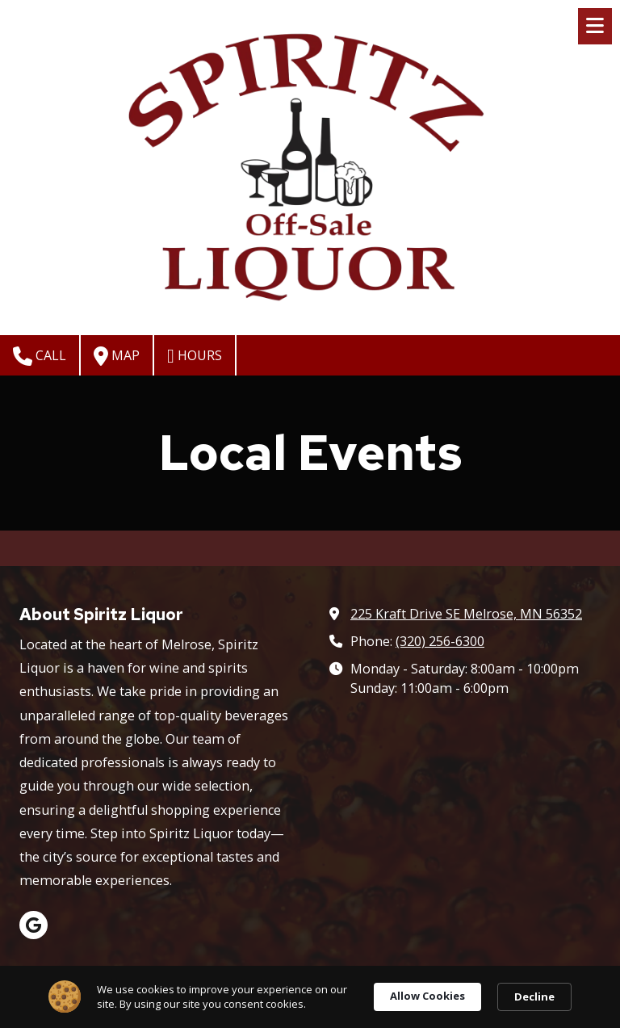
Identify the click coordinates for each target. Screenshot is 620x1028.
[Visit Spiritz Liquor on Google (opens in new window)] (33, 925)
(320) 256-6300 (440, 641)
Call (39, 356)
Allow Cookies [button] (427, 995)
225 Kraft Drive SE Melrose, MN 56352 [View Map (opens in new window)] (466, 614)
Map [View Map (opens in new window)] (117, 356)
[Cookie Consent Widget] (310, 997)
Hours (194, 356)
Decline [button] (534, 996)
